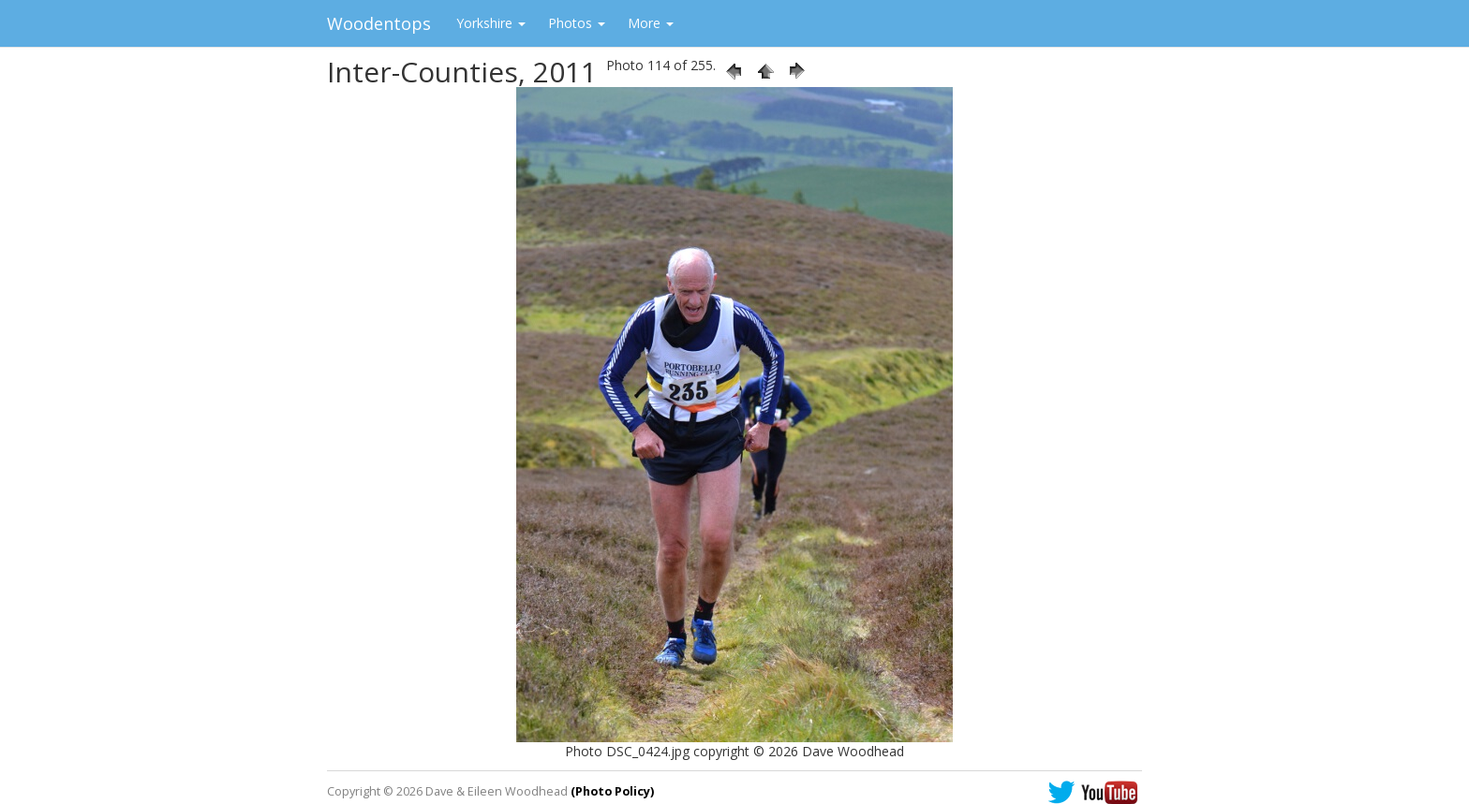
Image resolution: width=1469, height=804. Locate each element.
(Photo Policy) (612, 791)
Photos (576, 23)
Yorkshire (491, 23)
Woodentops (379, 23)
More (651, 23)
